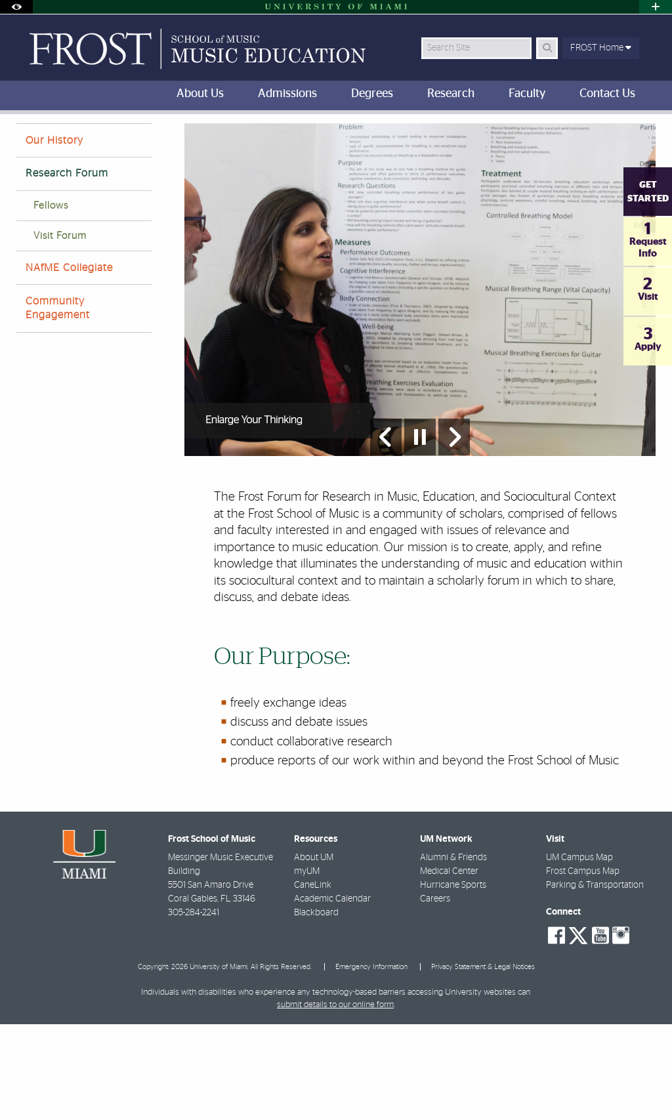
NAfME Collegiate (69, 363)
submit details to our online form (335, 1100)
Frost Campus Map (583, 967)
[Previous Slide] (386, 532)
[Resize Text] (619, 133)
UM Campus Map (579, 953)
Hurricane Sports (453, 980)
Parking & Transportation (595, 980)
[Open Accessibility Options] (16, 7)
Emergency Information (371, 1062)
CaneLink (312, 980)
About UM (313, 953)
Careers (435, 994)
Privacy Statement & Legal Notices (483, 1062)
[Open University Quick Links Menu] (655, 7)
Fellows (50, 301)
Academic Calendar (332, 994)
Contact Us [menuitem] (607, 94)
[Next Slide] (454, 532)
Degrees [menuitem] (372, 94)
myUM (307, 967)
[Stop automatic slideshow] (420, 532)
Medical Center (449, 967)
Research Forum (67, 269)
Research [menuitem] (450, 94)
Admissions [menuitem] (287, 94)
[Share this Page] (648, 133)
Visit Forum (60, 332)
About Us (117, 140)
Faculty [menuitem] (527, 94)
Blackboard (316, 1008)
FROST (27, 140)
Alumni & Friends (453, 953)
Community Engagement (58, 404)
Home (69, 140)
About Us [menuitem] (200, 94)
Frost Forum (177, 141)
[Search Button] (547, 48)
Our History (54, 236)
